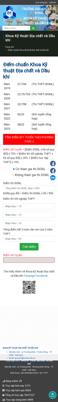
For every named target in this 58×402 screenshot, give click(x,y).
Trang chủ (9, 47)
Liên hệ (52, 2)
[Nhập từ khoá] (16, 28)
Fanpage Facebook (36, 275)
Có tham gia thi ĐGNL (29, 169)
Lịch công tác (41, 2)
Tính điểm (29, 247)
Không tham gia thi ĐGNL (30, 175)
